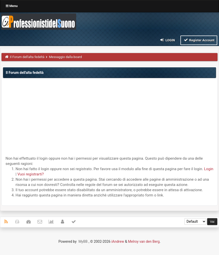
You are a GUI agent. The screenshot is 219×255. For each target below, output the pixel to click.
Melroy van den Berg (144, 241)
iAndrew (117, 241)
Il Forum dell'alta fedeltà (27, 57)
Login (167, 40)
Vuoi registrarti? (30, 174)
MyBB (82, 241)
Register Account (198, 40)
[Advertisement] (109, 118)
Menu (12, 6)
